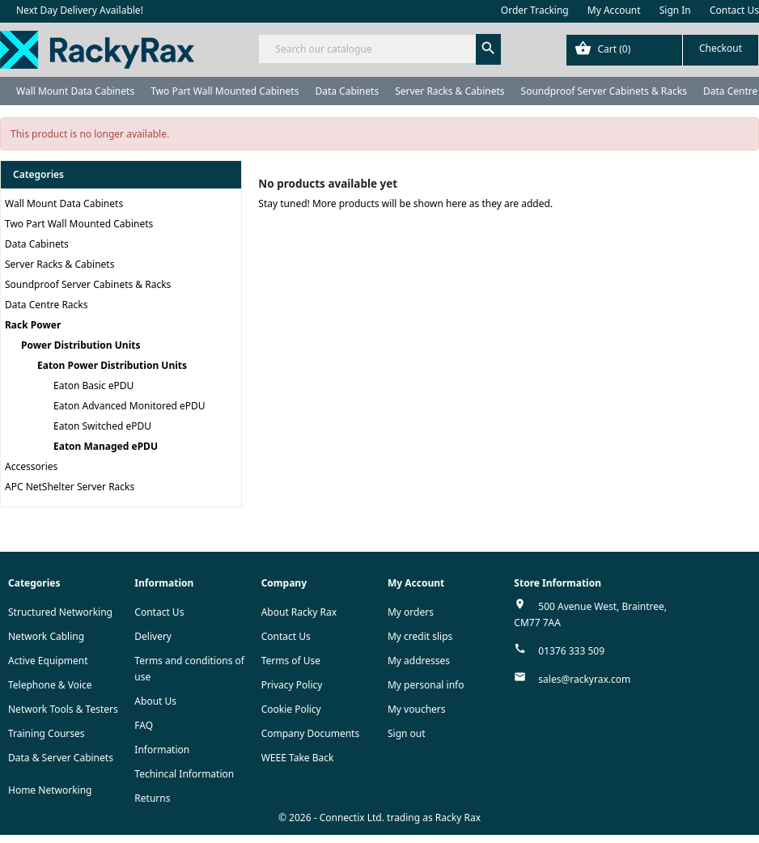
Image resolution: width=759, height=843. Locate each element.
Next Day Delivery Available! (79, 10)
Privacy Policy (292, 685)
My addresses (419, 660)
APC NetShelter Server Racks (69, 487)
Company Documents (310, 733)
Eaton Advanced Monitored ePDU (129, 406)
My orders (411, 612)
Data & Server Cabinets (60, 758)
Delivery (153, 636)
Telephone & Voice (50, 685)
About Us (155, 701)
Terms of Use (290, 660)
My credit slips (420, 636)
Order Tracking (535, 10)
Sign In (675, 10)
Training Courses (46, 733)
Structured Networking (60, 612)
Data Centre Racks (46, 304)
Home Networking (49, 790)
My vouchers (417, 709)
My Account (614, 10)
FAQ (143, 725)
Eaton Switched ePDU (102, 426)
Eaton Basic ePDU (93, 385)
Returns (152, 798)
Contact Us (734, 10)
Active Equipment (48, 660)
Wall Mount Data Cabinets (75, 91)
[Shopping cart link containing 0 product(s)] (662, 50)
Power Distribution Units (80, 345)
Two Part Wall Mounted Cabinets (225, 91)
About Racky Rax (299, 612)
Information (161, 749)
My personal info (426, 685)
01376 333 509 (571, 651)
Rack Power (33, 325)
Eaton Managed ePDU (105, 446)
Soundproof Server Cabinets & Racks (604, 91)
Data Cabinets (347, 91)
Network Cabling (46, 636)
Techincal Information (184, 774)
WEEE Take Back (297, 758)
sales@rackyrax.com (584, 679)
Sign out (407, 733)
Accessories (31, 466)
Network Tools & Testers (63, 709)
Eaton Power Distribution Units (112, 365)
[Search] (379, 49)
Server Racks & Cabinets (449, 91)
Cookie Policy (291, 709)
